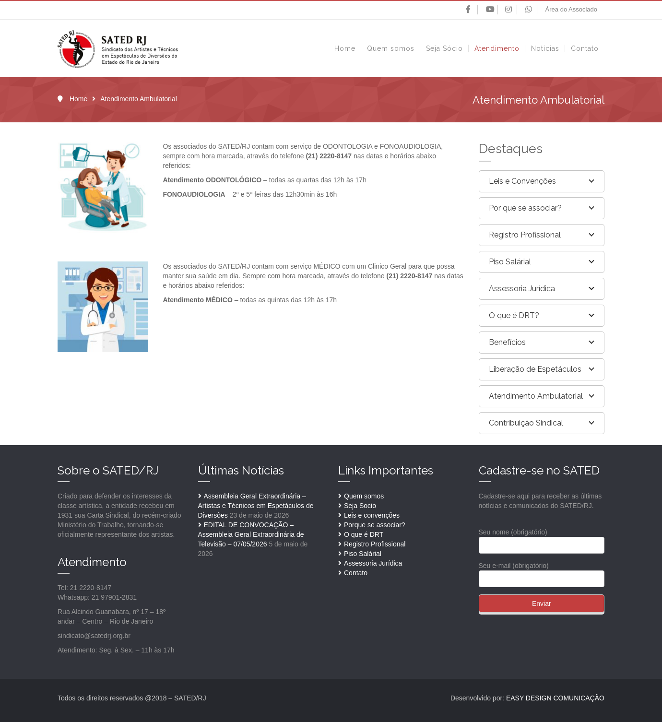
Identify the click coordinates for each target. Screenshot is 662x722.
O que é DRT (363, 534)
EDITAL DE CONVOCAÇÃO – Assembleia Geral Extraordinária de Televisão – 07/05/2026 (251, 534)
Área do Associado (571, 9)
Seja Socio (360, 505)
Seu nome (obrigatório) (542, 538)
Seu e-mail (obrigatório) (542, 572)
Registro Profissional (374, 544)
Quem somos (364, 496)
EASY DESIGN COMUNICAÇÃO (555, 698)
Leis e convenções (372, 515)
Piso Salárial (362, 553)
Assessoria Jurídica (373, 563)
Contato (355, 573)
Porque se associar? (374, 525)
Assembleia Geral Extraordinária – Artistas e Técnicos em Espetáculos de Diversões (256, 505)
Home (78, 99)
